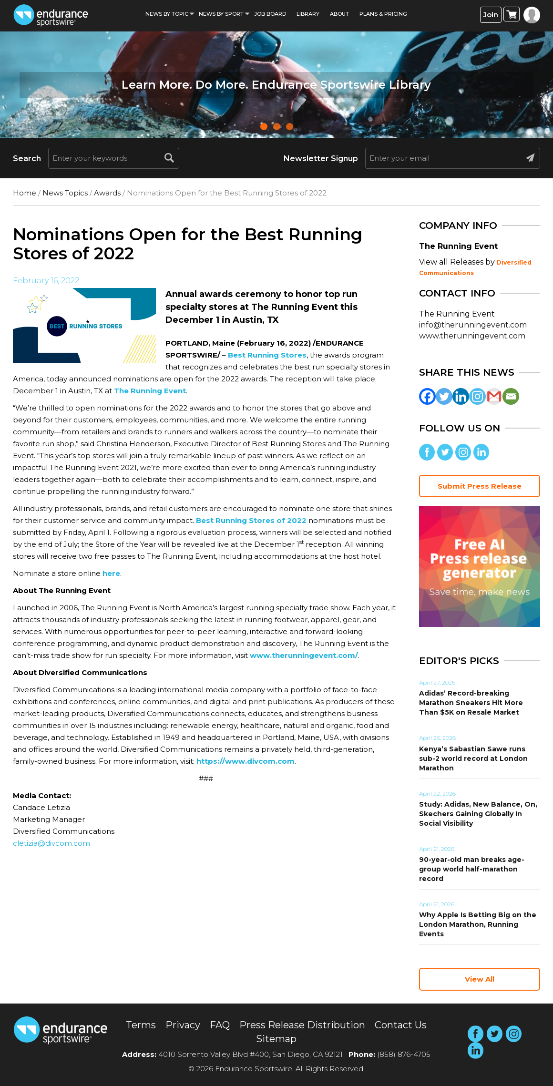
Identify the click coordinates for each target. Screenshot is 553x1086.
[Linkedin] (460, 396)
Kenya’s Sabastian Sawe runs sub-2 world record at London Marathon (473, 758)
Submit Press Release (480, 486)
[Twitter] (444, 396)
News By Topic (166, 13)
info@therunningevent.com (473, 324)
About (339, 13)
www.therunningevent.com (472, 335)
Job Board (270, 13)
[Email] (510, 396)
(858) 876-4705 (403, 1054)
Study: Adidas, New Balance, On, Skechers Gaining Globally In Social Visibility (478, 814)
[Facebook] (427, 396)
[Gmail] (494, 396)
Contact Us (401, 1025)
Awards (107, 192)
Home (24, 192)
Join (490, 14)
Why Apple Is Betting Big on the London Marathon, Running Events (477, 924)
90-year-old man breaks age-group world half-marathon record (471, 869)
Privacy (182, 1025)
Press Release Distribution (302, 1025)
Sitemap (276, 1039)
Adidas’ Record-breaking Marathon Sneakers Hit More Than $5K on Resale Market (471, 703)
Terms (141, 1025)
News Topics (65, 192)
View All (479, 979)
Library (308, 13)
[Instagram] (477, 396)
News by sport (221, 13)
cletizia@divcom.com (51, 843)
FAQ (220, 1025)
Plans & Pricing (383, 13)
